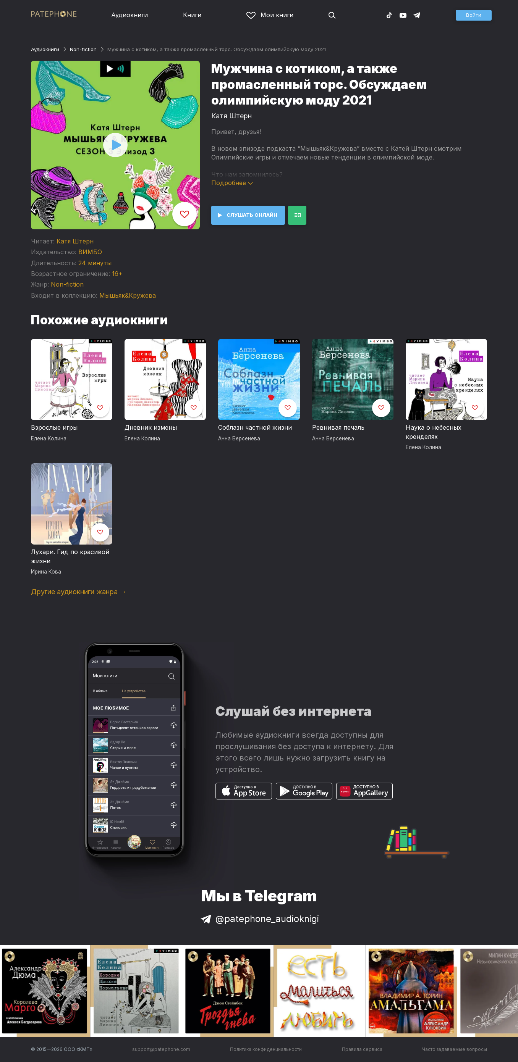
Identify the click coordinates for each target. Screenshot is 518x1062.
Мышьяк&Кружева (127, 295)
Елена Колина (48, 438)
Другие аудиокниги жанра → (78, 592)
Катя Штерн (75, 241)
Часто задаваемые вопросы (454, 1049)
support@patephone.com (161, 1049)
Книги (192, 15)
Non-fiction (83, 49)
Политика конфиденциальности (266, 1049)
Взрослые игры (54, 427)
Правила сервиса (362, 1049)
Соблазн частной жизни (255, 427)
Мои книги (269, 15)
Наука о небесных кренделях (433, 432)
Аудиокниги (129, 15)
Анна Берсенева (239, 438)
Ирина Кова (46, 572)
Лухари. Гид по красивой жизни (70, 556)
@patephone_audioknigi (259, 918)
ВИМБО (90, 252)
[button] (474, 15)
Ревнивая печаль (338, 427)
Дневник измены (151, 427)
